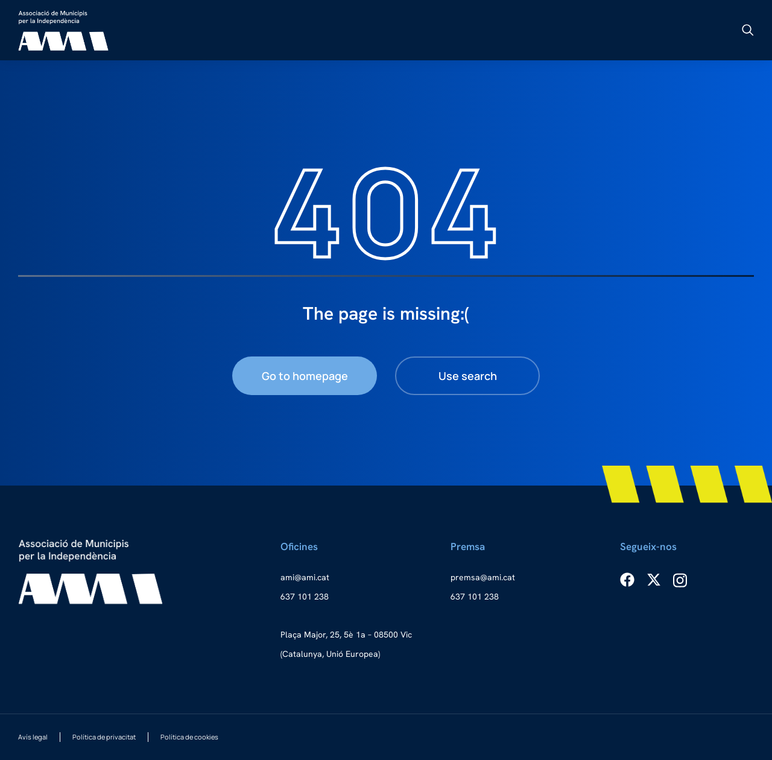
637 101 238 (304, 596)
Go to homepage (305, 376)
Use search (467, 376)
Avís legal (33, 736)
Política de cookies (189, 736)
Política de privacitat (104, 736)
